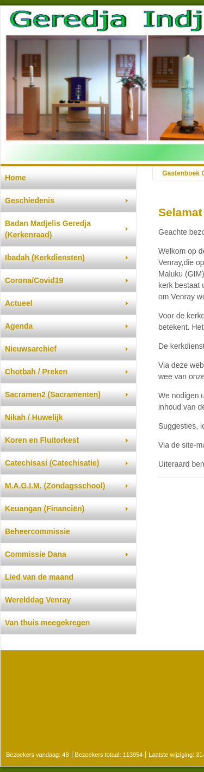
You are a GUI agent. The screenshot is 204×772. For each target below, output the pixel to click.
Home (15, 177)
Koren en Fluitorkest (42, 440)
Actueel (19, 303)
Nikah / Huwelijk (34, 417)
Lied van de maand (39, 577)
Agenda (19, 326)
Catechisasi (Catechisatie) (52, 463)
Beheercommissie (37, 531)
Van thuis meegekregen (47, 622)
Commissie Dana (35, 554)
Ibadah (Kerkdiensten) (45, 257)
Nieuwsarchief (31, 348)
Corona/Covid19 (34, 280)
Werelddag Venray (38, 599)
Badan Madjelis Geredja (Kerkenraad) (48, 229)
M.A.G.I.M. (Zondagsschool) (55, 485)
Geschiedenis (29, 200)
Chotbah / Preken (36, 371)
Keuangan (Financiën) (44, 508)
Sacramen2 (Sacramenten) (53, 394)
